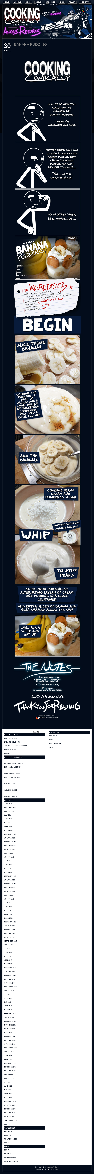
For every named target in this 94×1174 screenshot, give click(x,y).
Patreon (53, 4)
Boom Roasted (10, 750)
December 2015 (10, 1021)
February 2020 (10, 834)
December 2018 (10, 884)
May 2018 (7, 910)
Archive (17, 2)
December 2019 (10, 842)
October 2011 (9, 1116)
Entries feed (9, 1154)
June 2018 (8, 907)
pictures (8, 1131)
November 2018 (10, 887)
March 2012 (8, 1097)
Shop (28, 2)
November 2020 (10, 807)
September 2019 (10, 853)
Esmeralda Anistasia (12, 767)
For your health (11, 738)
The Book (41, 4)
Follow (72, 2)
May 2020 (7, 823)
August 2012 (9, 1078)
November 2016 (10, 979)
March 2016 (8, 1010)
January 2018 (9, 926)
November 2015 (10, 1025)
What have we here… (13, 773)
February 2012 (10, 1101)
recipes (7, 1135)
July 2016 (7, 994)
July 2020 (7, 815)
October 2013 (9, 1044)
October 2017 (9, 937)
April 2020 (8, 826)
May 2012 (7, 1090)
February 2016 (10, 1013)
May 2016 (7, 1002)
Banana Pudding (30, 44)
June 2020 (8, 819)
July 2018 (7, 903)
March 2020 (8, 830)
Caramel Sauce (10, 784)
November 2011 (10, 1113)
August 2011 (9, 1124)
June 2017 (8, 952)
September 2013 (10, 1048)
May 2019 (7, 868)
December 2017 (10, 929)
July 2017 (7, 949)
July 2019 (7, 861)
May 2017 (7, 956)
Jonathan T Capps (53, 1167)
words (7, 1143)
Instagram (85, 2)
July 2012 (7, 1082)
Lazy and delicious (12, 742)
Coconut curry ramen (13, 763)
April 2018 (8, 914)
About (38, 2)
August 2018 (9, 899)
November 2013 (10, 1040)
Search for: (7, 732)
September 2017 (10, 941)
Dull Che (8, 753)
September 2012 (10, 1074)
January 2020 (9, 838)
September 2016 (10, 987)
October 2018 (9, 891)
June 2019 (8, 865)
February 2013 (10, 1063)
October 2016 (9, 983)
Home (7, 2)
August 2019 (9, 857)
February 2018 (10, 922)
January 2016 (9, 1017)
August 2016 (9, 991)
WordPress (54, 1169)
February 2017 (10, 968)
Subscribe (50, 2)
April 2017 (8, 960)
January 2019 (9, 880)
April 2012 (8, 1094)
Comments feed (10, 1157)
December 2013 (10, 1036)
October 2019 (9, 849)
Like (62, 2)
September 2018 (10, 895)
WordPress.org (11, 1161)
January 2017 (9, 971)
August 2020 (9, 811)
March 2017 (8, 964)
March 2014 (8, 1033)
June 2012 (8, 1086)
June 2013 (8, 1055)
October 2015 (9, 1029)
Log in (6, 1150)
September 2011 (10, 1120)
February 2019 (10, 876)
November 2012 (10, 1071)
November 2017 (10, 933)
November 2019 (10, 845)
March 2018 (8, 918)
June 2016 (8, 998)
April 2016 (8, 1006)
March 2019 (8, 872)
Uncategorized (10, 1139)
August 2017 (9, 945)
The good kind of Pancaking (15, 746)
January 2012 (9, 1105)
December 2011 (10, 1109)
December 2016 (10, 975)
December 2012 (10, 1067)
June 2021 (8, 804)
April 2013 (8, 1059)
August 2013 (9, 1052)
